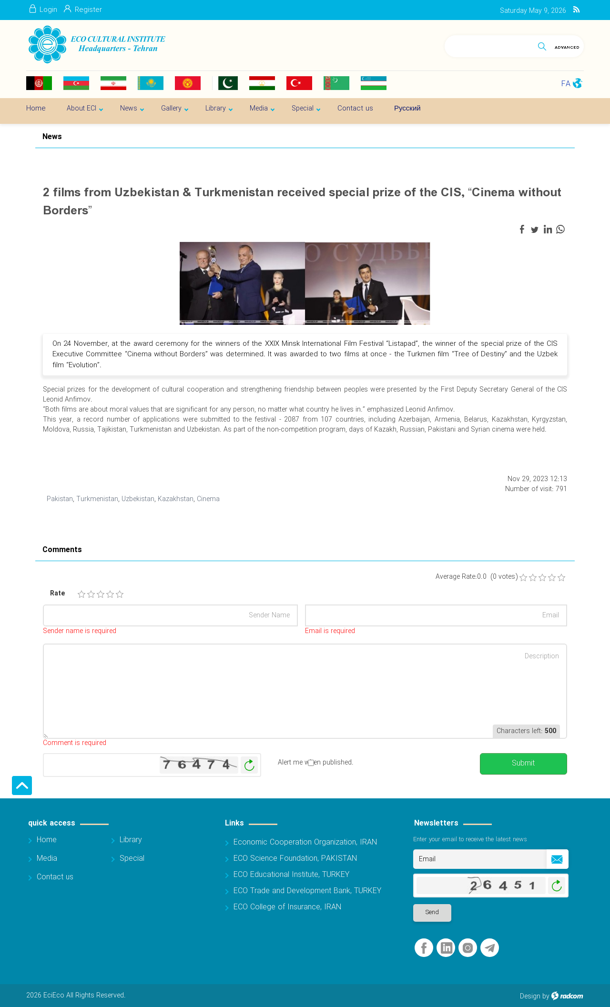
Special (132, 859)
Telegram (490, 948)
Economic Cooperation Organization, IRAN (305, 842)
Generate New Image (249, 765)
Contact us (55, 877)
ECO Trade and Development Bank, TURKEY (307, 891)
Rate (57, 594)
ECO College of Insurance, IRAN (287, 907)
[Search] (489, 44)
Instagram (468, 948)
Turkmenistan (97, 499)
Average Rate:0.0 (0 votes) (477, 577)
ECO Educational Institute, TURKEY (291, 875)
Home (47, 840)
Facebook (424, 948)
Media (47, 859)
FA (565, 84)
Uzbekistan (138, 499)
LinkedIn (446, 948)
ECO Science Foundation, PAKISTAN (295, 859)
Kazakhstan (175, 499)
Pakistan (60, 499)
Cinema (208, 499)
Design (530, 996)
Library (131, 840)
